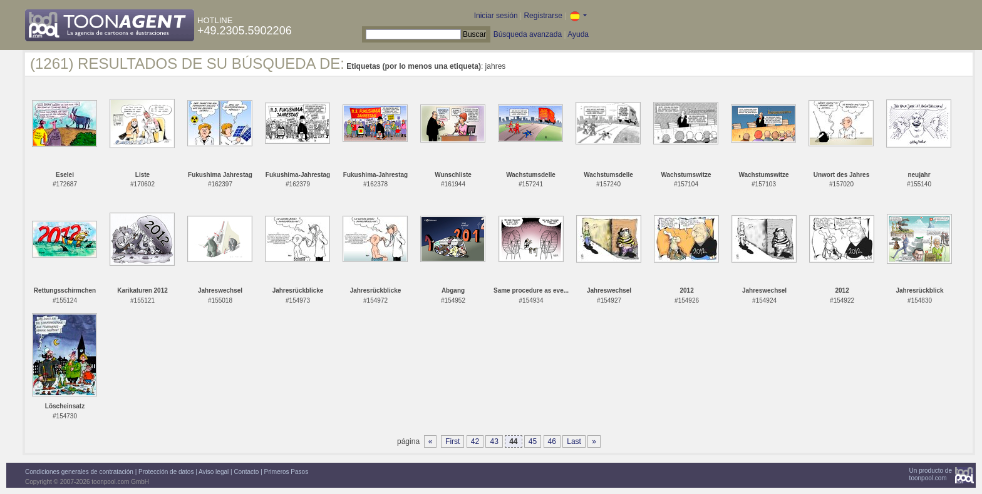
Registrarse (543, 15)
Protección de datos (166, 471)
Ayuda (578, 34)
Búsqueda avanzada (528, 34)
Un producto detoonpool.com (930, 474)
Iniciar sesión (496, 15)
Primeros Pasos (286, 471)
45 (533, 441)
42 (475, 441)
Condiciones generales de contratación (79, 471)
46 (552, 441)
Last (574, 441)
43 (494, 441)
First (452, 441)
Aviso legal (214, 471)
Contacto (246, 471)
